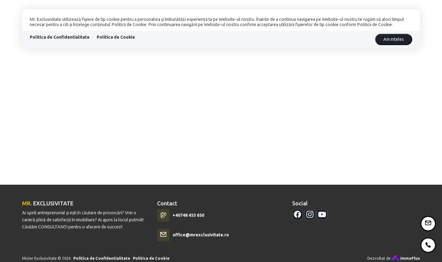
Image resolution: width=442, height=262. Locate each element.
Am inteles (393, 39)
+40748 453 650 (188, 219)
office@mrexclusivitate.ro (201, 239)
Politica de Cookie (116, 37)
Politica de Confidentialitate (60, 37)
